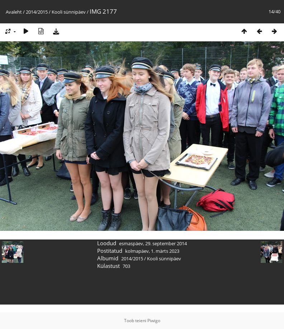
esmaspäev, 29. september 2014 (153, 243)
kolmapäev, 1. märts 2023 (152, 251)
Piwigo (153, 320)
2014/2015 (37, 12)
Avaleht (14, 12)
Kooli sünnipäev (69, 12)
